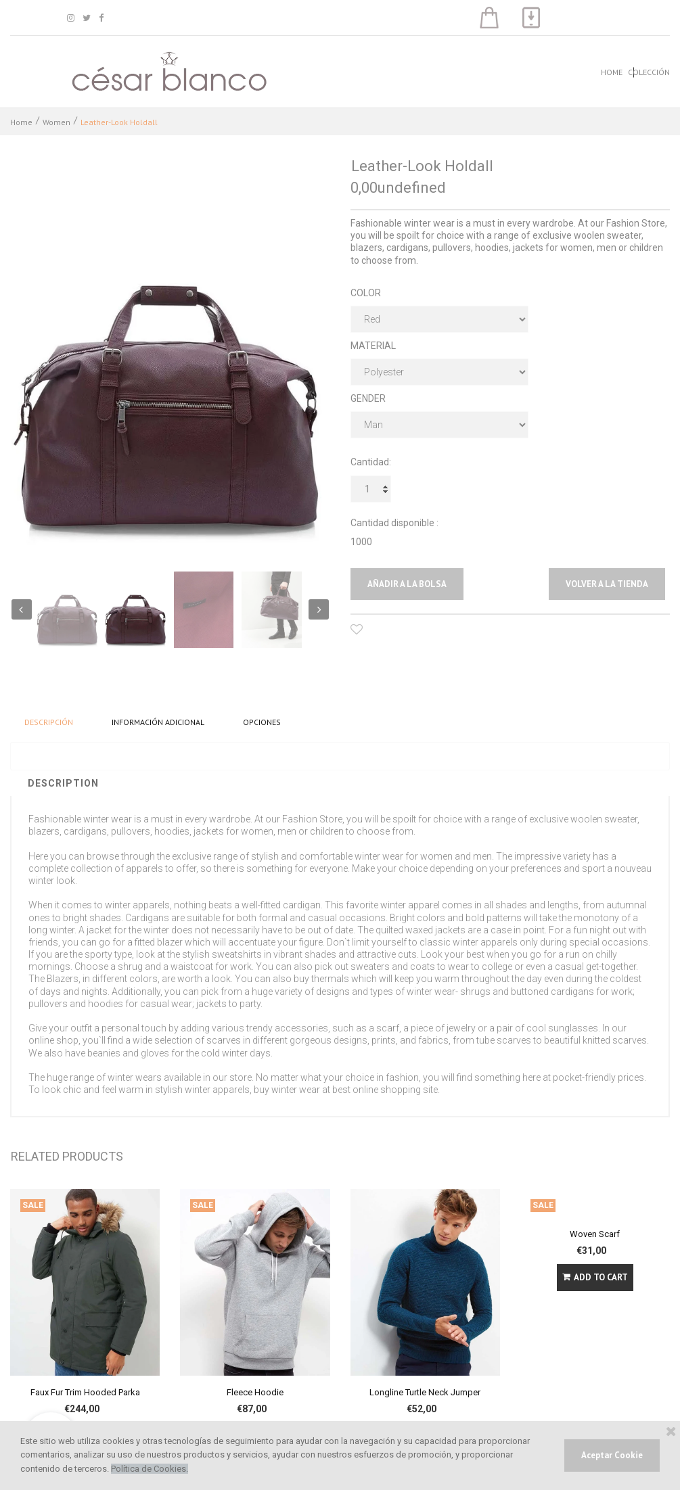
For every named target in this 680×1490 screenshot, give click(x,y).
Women (56, 122)
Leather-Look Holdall (119, 122)
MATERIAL (373, 345)
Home (21, 122)
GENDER (368, 398)
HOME (611, 72)
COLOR (365, 292)
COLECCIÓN (649, 72)
